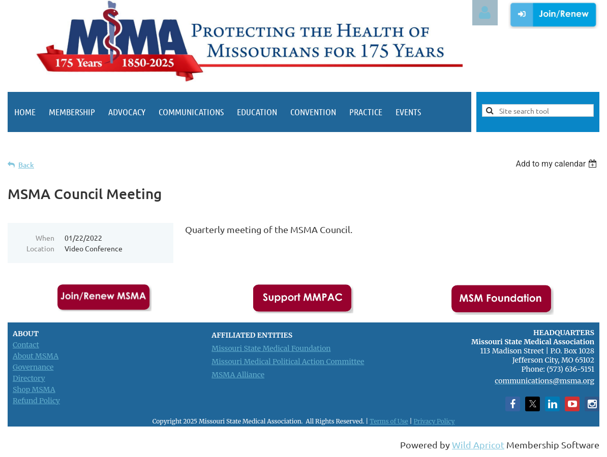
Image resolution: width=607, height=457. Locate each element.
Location (40, 248)
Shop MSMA (34, 389)
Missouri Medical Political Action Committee (287, 361)
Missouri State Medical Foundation (270, 348)
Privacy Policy (433, 421)
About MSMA (35, 356)
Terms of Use (389, 421)
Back (26, 165)
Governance (33, 367)
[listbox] (557, 163)
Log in (485, 12)
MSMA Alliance (237, 374)
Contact (26, 344)
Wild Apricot (478, 444)
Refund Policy (36, 400)
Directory (29, 378)
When (45, 237)
